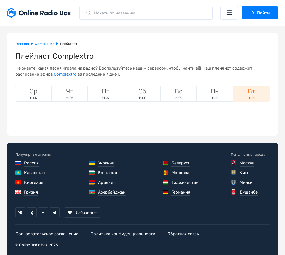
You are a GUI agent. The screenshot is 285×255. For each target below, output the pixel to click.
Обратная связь (183, 233)
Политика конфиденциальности (122, 233)
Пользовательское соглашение (46, 233)
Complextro (65, 74)
